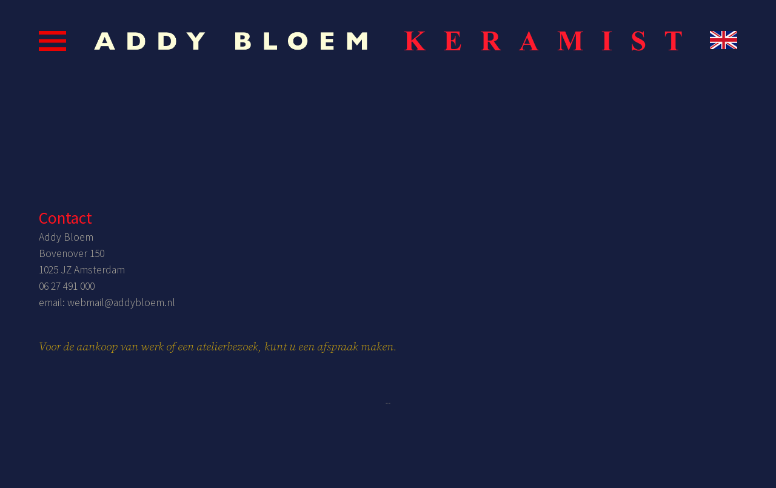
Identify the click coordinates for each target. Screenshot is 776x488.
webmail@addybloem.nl (121, 302)
